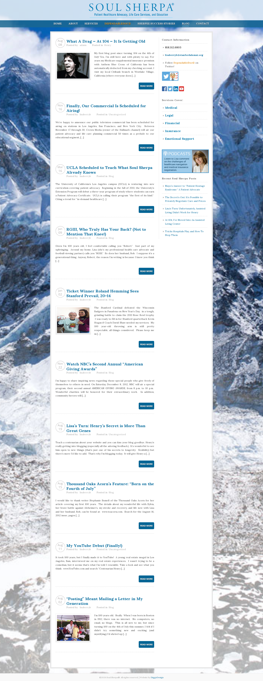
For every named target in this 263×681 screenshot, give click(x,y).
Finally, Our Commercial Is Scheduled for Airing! (106, 107)
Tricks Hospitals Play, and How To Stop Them (184, 233)
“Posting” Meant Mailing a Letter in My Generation (104, 600)
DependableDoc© (117, 23)
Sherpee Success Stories (156, 23)
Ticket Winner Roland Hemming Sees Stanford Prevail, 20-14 (102, 293)
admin (83, 45)
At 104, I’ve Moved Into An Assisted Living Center (185, 221)
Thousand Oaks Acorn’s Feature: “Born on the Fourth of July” (110, 485)
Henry (107, 45)
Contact (202, 23)
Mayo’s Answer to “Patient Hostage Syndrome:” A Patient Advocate (185, 187)
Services (91, 23)
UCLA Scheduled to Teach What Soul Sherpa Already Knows (109, 169)
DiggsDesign (157, 677)
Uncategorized (117, 114)
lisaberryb (85, 114)
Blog (185, 23)
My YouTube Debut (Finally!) (94, 545)
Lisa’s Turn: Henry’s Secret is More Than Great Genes (105, 427)
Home (58, 23)
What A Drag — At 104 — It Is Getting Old (105, 41)
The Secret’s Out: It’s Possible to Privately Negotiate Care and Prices (185, 199)
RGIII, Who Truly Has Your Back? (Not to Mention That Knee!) (106, 231)
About (73, 23)
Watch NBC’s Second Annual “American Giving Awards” (104, 366)
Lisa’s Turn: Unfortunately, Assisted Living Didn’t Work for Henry (185, 210)
